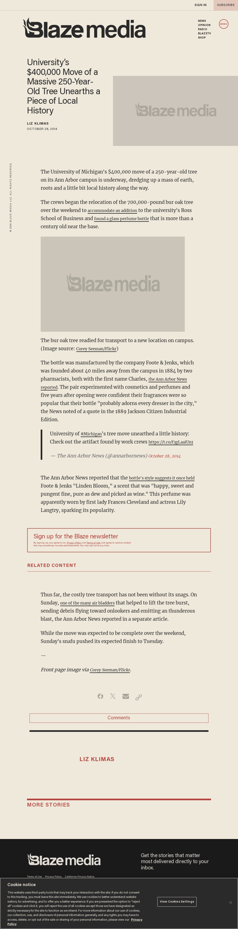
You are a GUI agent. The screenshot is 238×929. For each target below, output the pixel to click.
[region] (119, 903)
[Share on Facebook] (97, 705)
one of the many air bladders (92, 611)
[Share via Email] (126, 705)
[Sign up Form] (172, 548)
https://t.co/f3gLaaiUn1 (77, 450)
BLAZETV (204, 33)
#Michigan (93, 434)
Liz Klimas (41, 124)
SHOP (202, 37)
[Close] (230, 902)
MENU (223, 24)
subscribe (224, 5)
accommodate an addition (117, 210)
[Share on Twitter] (112, 705)
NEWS (202, 21)
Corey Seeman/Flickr (100, 348)
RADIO (202, 29)
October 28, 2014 (167, 464)
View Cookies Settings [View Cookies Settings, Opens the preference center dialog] (177, 902)
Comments (119, 728)
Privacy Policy (74, 551)
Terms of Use (93, 551)
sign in (200, 5)
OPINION (204, 25)
